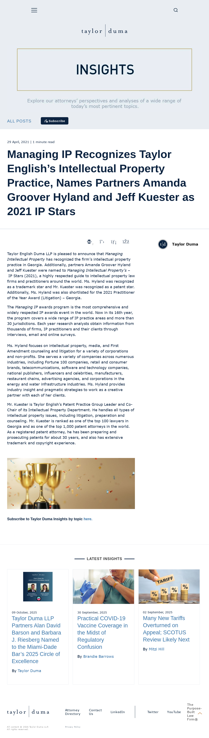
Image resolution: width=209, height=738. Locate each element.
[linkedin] (113, 242)
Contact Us (95, 712)
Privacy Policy (73, 727)
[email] (89, 242)
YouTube (174, 712)
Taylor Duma (185, 244)
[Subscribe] (55, 120)
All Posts (19, 121)
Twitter (153, 712)
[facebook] (125, 242)
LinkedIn (118, 712)
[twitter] (101, 242)
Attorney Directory (73, 712)
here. (88, 519)
